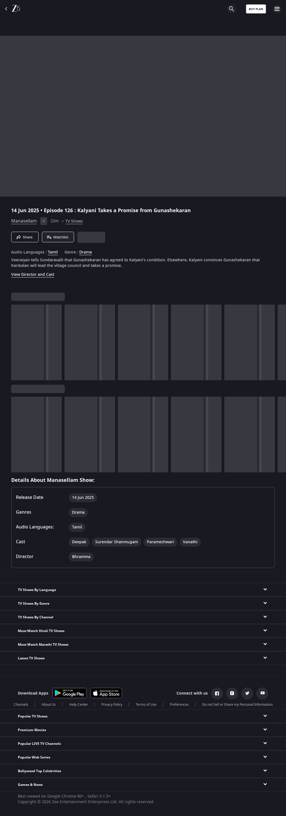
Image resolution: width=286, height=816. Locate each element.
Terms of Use (146, 704)
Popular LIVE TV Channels (39, 743)
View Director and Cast (32, 274)
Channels (21, 704)
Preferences (179, 704)
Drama (85, 252)
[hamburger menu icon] (277, 8)
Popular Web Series (34, 757)
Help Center (78, 704)
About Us (49, 704)
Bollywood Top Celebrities (39, 771)
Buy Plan (256, 9)
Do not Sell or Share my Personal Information (237, 704)
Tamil (53, 252)
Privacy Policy (111, 704)
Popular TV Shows (32, 716)
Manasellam (24, 221)
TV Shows (74, 221)
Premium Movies (32, 730)
